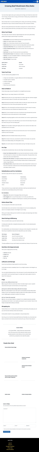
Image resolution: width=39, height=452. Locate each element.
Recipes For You (23, 8)
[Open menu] (34, 1)
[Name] (8, 426)
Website (28, 426)
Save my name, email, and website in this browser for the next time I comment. (19, 429)
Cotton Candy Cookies (26, 394)
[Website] (31, 426)
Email (16, 426)
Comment (6, 409)
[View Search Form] (37, 1)
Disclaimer (10, 446)
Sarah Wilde (18, 8)
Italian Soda (7, 394)
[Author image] (13, 9)
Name (5, 426)
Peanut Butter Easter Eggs (10, 347)
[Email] (19, 426)
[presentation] (28, 350)
